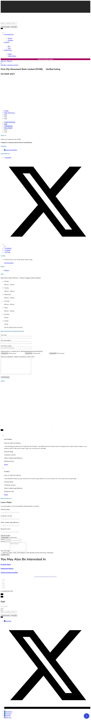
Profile (6, 111)
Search (10, 38)
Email (2, 541)
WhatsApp (8, 712)
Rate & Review (9, 113)
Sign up (9, 61)
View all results (5, 27)
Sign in (3, 61)
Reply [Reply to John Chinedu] (6, 464)
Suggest (10, 40)
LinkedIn (7, 716)
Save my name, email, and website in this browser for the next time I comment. (28, 553)
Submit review (5, 555)
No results (14, 27)
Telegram (7, 714)
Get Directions (9, 263)
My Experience (9, 34)
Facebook (7, 621)
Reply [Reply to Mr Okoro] (6, 495)
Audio (10, 54)
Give (9, 48)
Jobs (5, 115)
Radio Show (8, 50)
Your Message (5, 551)
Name (3, 539)
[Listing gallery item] (14, 401)
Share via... (8, 718)
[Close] (2, 610)
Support (6, 42)
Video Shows (12, 56)
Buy (9, 46)
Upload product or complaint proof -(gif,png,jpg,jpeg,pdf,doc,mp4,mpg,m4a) (21, 351)
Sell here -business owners (45, 59)
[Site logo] (8, 21)
